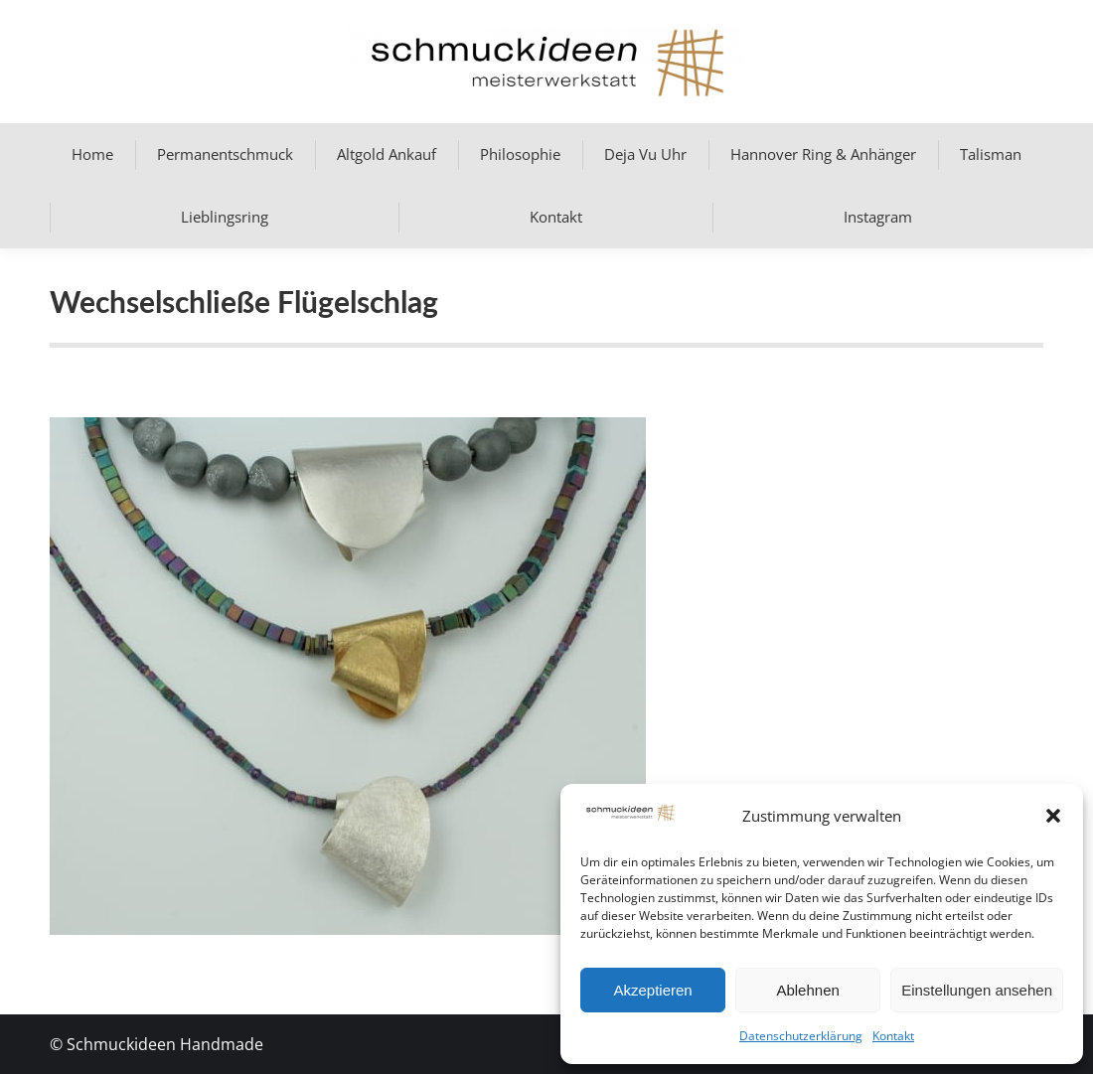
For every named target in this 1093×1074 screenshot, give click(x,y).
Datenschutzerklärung (800, 1035)
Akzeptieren (652, 990)
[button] (1053, 816)
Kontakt (893, 1035)
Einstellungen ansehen (976, 990)
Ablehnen (807, 990)
